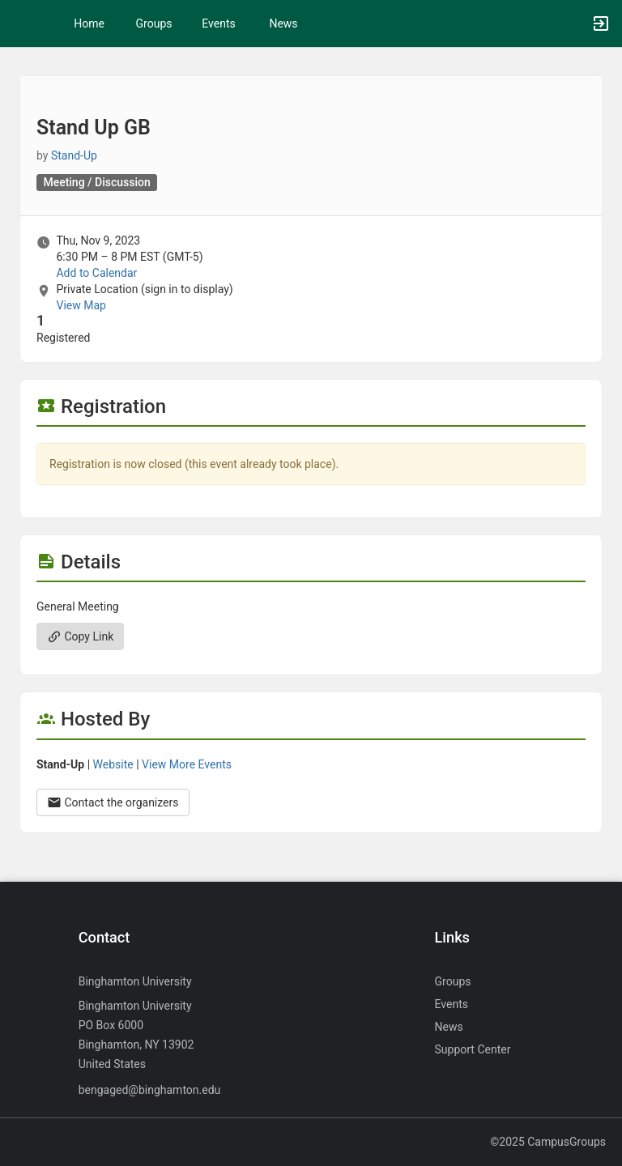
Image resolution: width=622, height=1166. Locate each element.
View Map (80, 305)
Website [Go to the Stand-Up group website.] (113, 764)
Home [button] (89, 23)
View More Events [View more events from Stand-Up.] (187, 764)
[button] (20, 23)
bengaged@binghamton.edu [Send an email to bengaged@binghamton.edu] (150, 1089)
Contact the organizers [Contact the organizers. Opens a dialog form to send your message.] (113, 802)
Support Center (473, 1049)
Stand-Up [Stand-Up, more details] (74, 155)
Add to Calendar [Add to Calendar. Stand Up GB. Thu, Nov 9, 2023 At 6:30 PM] (96, 272)
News (283, 23)
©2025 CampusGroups (548, 1141)
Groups (154, 23)
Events (218, 23)
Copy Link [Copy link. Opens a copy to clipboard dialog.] (80, 636)
